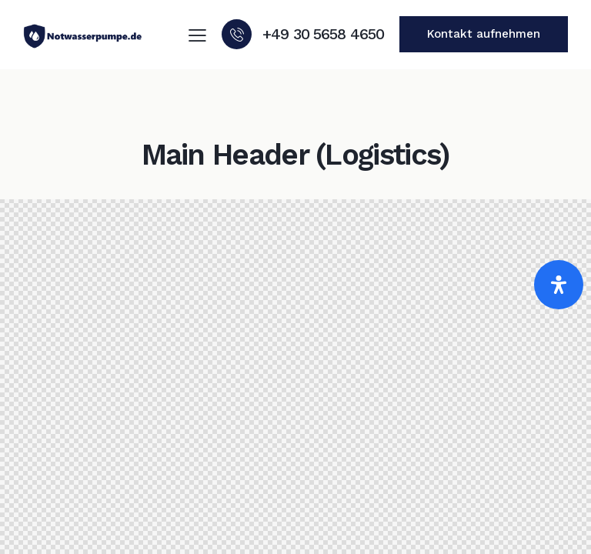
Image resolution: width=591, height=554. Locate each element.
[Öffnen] (558, 284)
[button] (197, 35)
